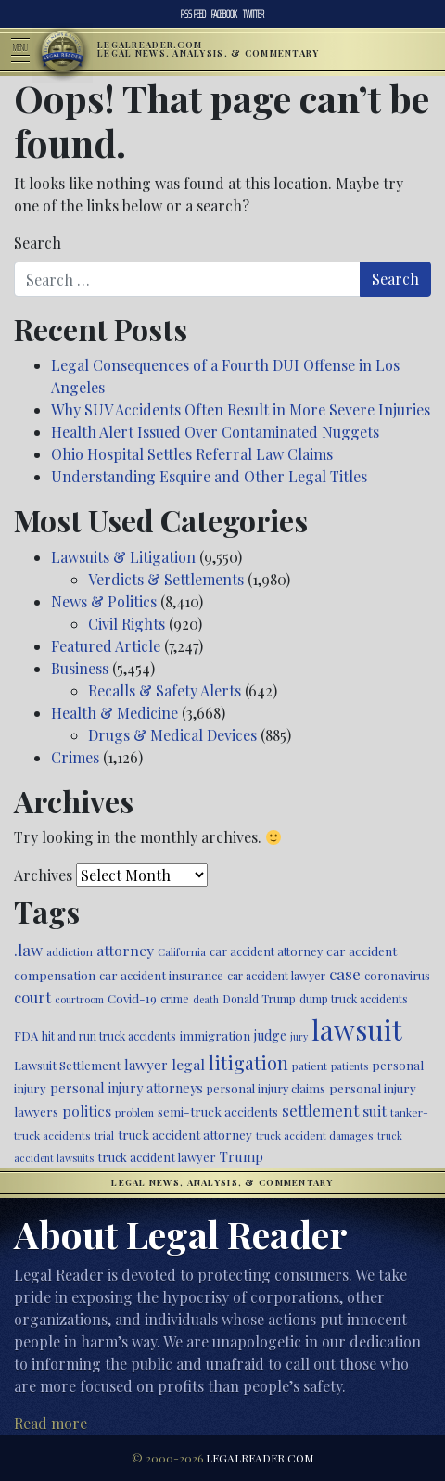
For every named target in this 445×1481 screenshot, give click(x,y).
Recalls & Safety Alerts (164, 690)
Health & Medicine (114, 712)
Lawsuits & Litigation (123, 557)
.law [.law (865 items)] (28, 949)
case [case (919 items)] (345, 973)
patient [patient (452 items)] (309, 1065)
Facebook (224, 14)
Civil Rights (126, 623)
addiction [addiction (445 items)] (69, 951)
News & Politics (104, 601)
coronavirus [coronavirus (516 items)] (397, 975)
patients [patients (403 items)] (349, 1066)
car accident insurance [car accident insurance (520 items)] (161, 975)
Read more (50, 1423)
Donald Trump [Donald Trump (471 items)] (259, 998)
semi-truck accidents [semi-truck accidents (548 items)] (218, 1111)
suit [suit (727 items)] (374, 1110)
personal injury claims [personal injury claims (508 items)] (266, 1088)
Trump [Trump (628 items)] (241, 1156)
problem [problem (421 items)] (134, 1112)
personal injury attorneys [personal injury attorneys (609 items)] (126, 1088)
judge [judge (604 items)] (270, 1035)
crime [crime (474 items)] (174, 998)
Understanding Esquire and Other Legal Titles (209, 476)
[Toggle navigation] (26, 51)
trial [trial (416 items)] (104, 1136)
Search (37, 242)
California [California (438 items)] (182, 951)
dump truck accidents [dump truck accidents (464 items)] (353, 998)
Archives (43, 875)
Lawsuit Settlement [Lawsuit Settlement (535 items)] (67, 1065)
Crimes (75, 757)
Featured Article (105, 646)
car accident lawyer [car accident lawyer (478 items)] (276, 975)
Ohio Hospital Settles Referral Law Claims (192, 454)
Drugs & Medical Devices (172, 735)
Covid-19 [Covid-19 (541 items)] (132, 998)
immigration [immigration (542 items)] (215, 1035)
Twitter (253, 14)
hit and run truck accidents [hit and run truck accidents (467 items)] (109, 1035)
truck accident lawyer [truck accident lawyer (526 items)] (156, 1157)
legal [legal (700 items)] (188, 1064)
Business (79, 668)
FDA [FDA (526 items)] (26, 1035)
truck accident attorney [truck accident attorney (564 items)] (185, 1134)
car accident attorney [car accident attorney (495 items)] (266, 951)
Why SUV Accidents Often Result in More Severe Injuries (240, 409)
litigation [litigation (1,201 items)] (248, 1063)
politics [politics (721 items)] (86, 1110)
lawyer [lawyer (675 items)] (146, 1064)
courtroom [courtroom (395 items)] (79, 999)
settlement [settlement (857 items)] (320, 1110)
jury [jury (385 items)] (299, 1036)
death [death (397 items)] (206, 999)
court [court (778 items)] (32, 997)
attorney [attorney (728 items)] (125, 950)
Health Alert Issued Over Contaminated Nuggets (215, 431)
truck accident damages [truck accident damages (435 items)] (315, 1135)
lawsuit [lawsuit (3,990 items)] (357, 1029)
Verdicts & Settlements (166, 579)
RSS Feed (193, 14)
